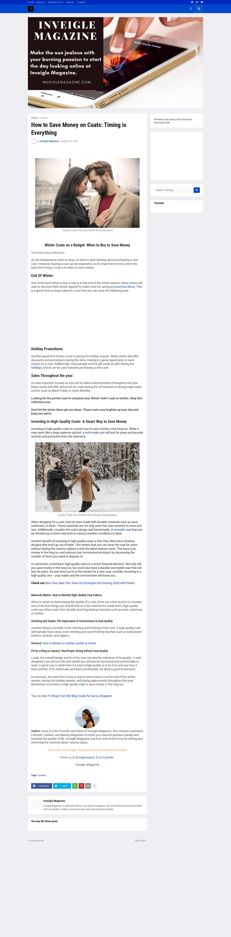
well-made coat (95, 432)
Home (30, 2)
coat (82, 684)
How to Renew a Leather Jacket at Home (69, 643)
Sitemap (70, 2)
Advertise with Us (55, 2)
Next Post (140, 840)
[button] (191, 9)
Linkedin (108, 757)
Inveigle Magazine (54, 801)
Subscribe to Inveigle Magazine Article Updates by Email (87, 750)
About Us (41, 2)
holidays (36, 367)
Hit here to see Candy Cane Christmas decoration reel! (173, 121)
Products (81, 2)
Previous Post (37, 840)
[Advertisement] (58, 319)
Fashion (44, 118)
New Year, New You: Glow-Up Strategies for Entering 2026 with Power (90, 583)
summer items (125, 286)
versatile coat (122, 529)
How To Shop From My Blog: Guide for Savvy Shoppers (76, 696)
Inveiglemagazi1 (85, 757)
